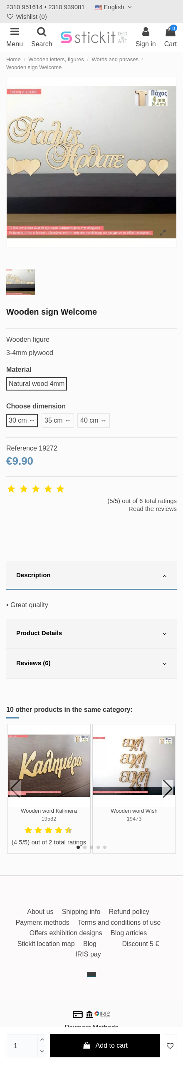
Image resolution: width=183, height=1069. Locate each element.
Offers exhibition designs (66, 932)
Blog (89, 943)
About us (40, 911)
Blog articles (129, 932)
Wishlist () (26, 16)
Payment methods (42, 922)
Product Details (91, 634)
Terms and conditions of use (119, 922)
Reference (21, 448)
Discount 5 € (140, 943)
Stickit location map (46, 943)
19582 (49, 819)
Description (91, 576)
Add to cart (105, 1045)
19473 (134, 819)
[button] (78, 847)
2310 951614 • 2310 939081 (45, 6)
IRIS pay (88, 954)
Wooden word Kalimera (49, 811)
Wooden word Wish (134, 811)
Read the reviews (153, 508)
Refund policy (129, 911)
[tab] (91, 576)
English (114, 6)
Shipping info (81, 911)
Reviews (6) (91, 664)
